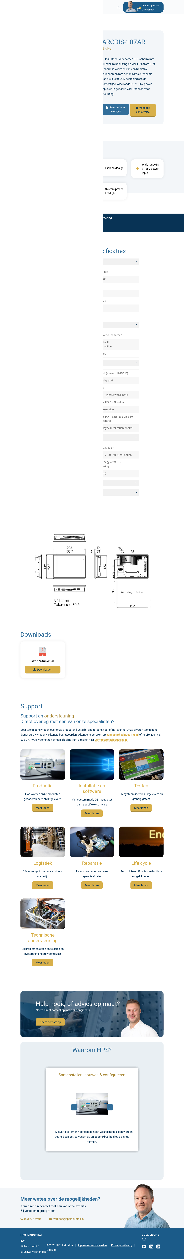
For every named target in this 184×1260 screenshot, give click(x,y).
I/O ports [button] (52, 365)
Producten (40, 23)
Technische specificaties (73, 220)
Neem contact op (50, 1024)
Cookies (51, 1250)
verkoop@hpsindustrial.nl (111, 741)
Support (49, 229)
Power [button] (50, 494)
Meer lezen (43, 809)
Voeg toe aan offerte (143, 110)
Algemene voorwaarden (92, 1246)
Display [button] (51, 263)
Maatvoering (104, 220)
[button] (148, 10)
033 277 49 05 (30, 1219)
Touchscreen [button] (55, 326)
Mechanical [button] (54, 484)
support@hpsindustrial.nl (122, 736)
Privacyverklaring (121, 1246)
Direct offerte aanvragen (115, 111)
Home (24, 23)
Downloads (30, 229)
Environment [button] (54, 439)
